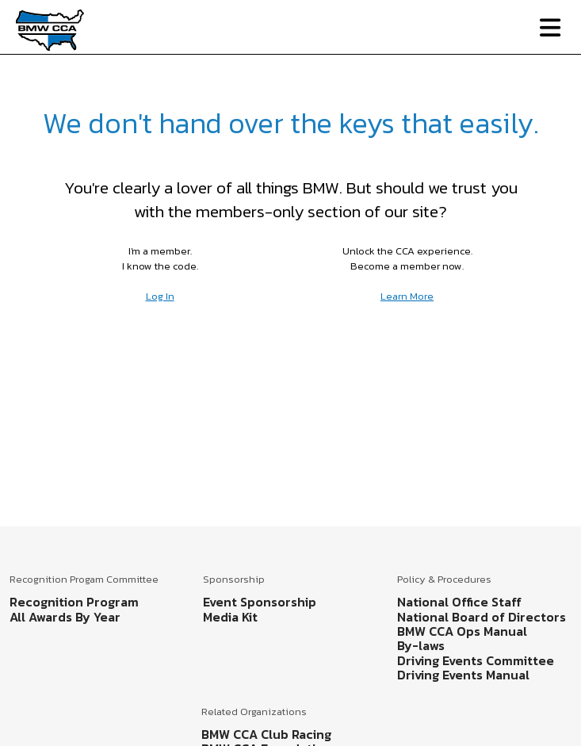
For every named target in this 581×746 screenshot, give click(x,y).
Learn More (407, 296)
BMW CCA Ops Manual (462, 631)
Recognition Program (74, 601)
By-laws (421, 645)
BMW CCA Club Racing (266, 734)
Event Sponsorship (259, 601)
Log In (160, 296)
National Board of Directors (481, 616)
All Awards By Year (65, 616)
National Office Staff (459, 601)
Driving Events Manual (463, 674)
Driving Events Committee (475, 660)
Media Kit (230, 616)
